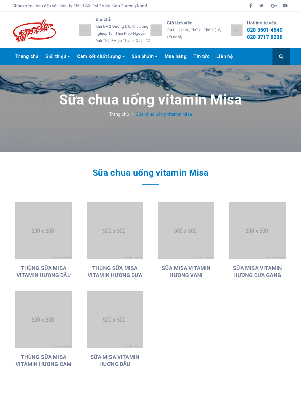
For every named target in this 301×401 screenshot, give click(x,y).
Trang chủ (26, 56)
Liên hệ (224, 56)
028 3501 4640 (264, 30)
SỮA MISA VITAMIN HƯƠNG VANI (186, 271)
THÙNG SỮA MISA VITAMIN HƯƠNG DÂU (43, 271)
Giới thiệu (57, 56)
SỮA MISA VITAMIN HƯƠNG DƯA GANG (257, 271)
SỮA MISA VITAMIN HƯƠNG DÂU (114, 360)
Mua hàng (176, 56)
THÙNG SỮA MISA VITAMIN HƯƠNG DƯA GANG (115, 275)
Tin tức (201, 56)
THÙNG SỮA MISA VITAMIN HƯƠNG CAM (43, 360)
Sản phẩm (145, 56)
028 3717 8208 (264, 37)
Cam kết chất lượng (101, 56)
